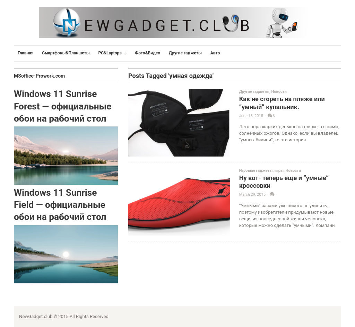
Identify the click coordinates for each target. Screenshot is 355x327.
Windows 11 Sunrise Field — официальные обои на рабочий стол (60, 204)
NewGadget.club (35, 316)
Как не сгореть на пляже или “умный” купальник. (282, 102)
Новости (278, 91)
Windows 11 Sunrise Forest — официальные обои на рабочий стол (62, 106)
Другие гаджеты (254, 91)
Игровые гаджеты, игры (261, 170)
